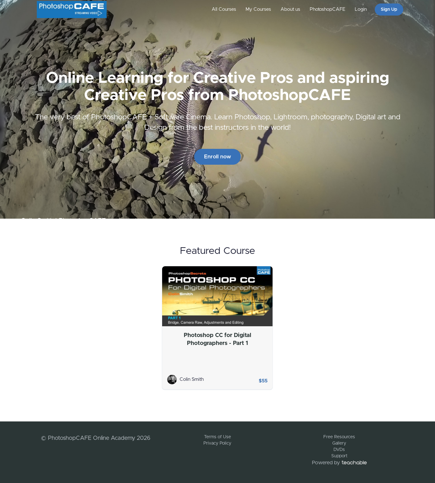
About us (290, 9)
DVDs (339, 449)
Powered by (339, 462)
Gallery (339, 443)
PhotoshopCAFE (327, 9)
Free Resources (339, 437)
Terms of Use (217, 437)
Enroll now (217, 156)
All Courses (224, 9)
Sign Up (389, 9)
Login (361, 9)
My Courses (258, 9)
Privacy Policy (217, 443)
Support (339, 456)
